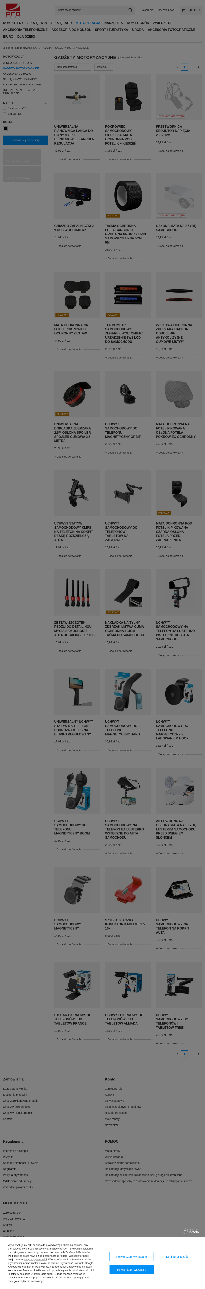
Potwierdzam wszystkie (131, 1269)
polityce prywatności (35, 1259)
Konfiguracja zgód (177, 1256)
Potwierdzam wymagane (131, 1256)
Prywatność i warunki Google (76, 1263)
